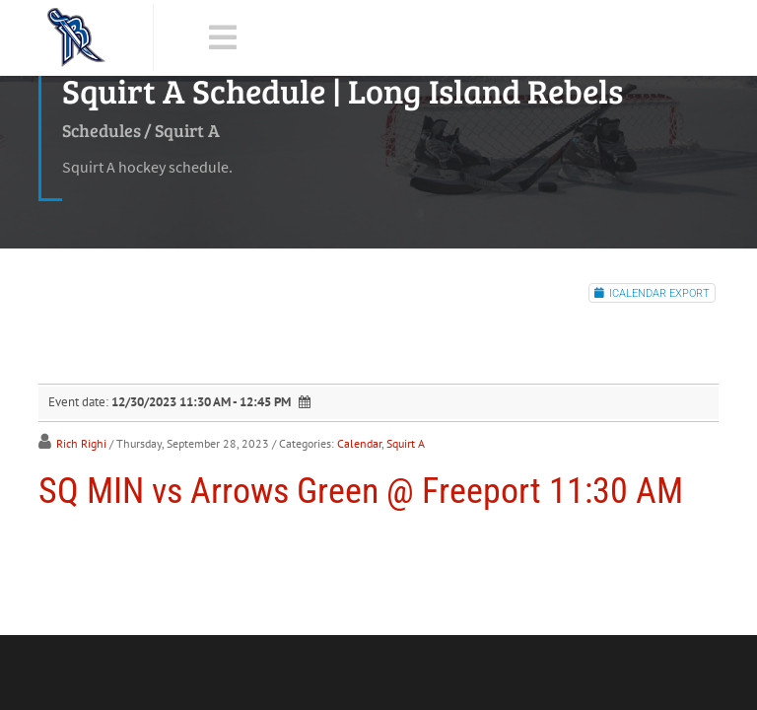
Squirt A (405, 443)
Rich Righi (81, 443)
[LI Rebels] (76, 37)
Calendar (359, 443)
